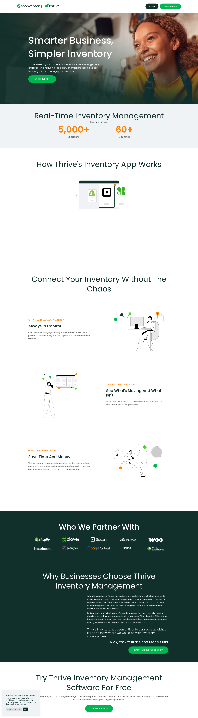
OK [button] (25, 709)
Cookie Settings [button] (13, 709)
